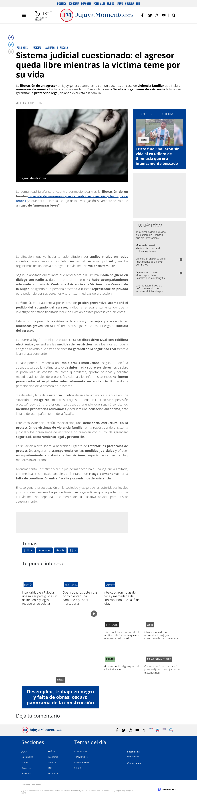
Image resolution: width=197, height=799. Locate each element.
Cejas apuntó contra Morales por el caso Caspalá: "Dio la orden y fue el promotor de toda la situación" (151, 278)
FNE (138, 3)
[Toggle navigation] (23, 15)
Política (61, 3)
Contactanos (134, 763)
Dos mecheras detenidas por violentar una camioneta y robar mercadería (80, 598)
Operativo (110, 584)
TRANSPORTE (81, 756)
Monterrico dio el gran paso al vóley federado (121, 668)
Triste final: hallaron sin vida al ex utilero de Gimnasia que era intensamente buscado (158, 156)
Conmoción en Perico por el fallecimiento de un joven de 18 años (151, 261)
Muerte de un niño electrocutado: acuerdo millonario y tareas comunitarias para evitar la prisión (150, 251)
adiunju (150, 625)
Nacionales (27, 756)
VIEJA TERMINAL (71, 584)
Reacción (28, 584)
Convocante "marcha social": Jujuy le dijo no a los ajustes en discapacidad (162, 669)
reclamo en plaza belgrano (159, 659)
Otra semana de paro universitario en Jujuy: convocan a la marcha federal (161, 635)
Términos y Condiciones (31, 784)
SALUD (77, 768)
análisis (60, 680)
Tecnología (53, 773)
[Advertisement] (72, 522)
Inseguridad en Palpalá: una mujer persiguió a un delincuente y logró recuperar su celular (39, 598)
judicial (28, 550)
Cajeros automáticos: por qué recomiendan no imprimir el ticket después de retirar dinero (150, 290)
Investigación (112, 625)
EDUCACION (80, 751)
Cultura (129, 3)
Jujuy (73, 550)
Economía (74, 3)
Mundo (110, 3)
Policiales (99, 3)
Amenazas (44, 550)
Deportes (86, 3)
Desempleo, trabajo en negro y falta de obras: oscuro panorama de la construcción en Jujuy (60, 699)
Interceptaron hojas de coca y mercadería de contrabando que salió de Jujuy (122, 598)
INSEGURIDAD (81, 762)
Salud (120, 3)
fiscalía (60, 550)
